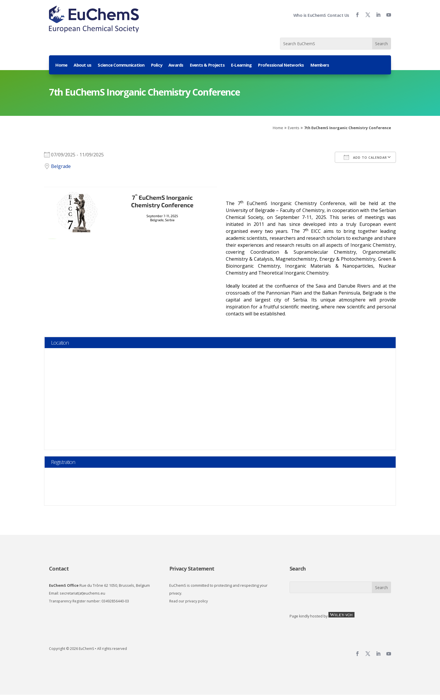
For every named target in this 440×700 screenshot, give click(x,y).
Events (293, 127)
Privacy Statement (191, 568)
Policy (156, 65)
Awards (175, 65)
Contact (59, 568)
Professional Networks (281, 65)
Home (61, 65)
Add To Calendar (365, 157)
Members (319, 65)
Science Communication (121, 65)
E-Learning (241, 65)
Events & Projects (207, 65)
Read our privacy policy (188, 601)
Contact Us (338, 15)
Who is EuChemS (309, 15)
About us (82, 65)
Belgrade (61, 166)
